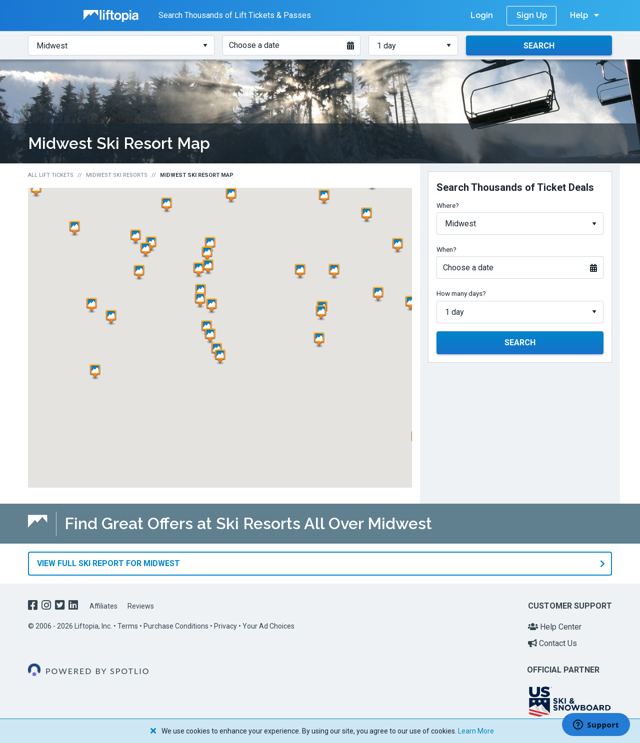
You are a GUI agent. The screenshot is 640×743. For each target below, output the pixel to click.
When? (446, 249)
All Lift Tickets (51, 175)
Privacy (225, 626)
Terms (128, 626)
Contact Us (552, 643)
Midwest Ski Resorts (117, 175)
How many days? (461, 293)
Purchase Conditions (176, 626)
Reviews (141, 606)
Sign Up (531, 15)
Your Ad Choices (268, 626)
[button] (233, 195)
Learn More (476, 731)
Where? (447, 205)
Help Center (555, 626)
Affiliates (104, 606)
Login (481, 15)
